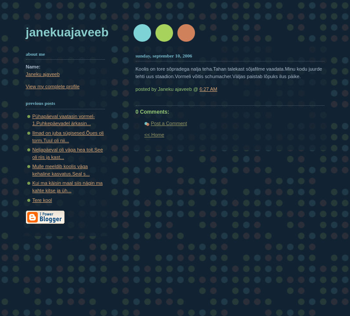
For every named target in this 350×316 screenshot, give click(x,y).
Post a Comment (169, 123)
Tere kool (42, 200)
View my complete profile (53, 86)
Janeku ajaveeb (43, 74)
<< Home (154, 134)
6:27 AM (208, 89)
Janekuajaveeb (67, 32)
